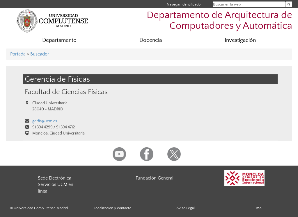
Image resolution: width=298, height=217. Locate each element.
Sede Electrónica (54, 178)
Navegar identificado (184, 4)
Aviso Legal (185, 208)
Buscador (39, 54)
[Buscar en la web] (288, 4)
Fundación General (154, 178)
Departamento (59, 40)
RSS (259, 208)
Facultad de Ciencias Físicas (66, 92)
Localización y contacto (112, 208)
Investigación (240, 40)
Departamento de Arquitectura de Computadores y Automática (219, 20)
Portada (18, 54)
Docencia (150, 40)
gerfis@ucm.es (44, 121)
